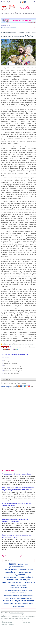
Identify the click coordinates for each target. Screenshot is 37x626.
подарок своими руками (18, 585)
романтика (9, 598)
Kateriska (12, 6)
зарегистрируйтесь (6, 388)
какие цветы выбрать (10, 569)
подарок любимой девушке (18, 580)
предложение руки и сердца (13, 595)
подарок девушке (25, 572)
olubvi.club (26, 618)
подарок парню (30, 582)
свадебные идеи (7, 601)
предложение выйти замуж (18, 593)
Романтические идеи (8, 28)
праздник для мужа (27, 590)
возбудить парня (23, 564)
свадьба (17, 601)
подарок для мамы (10, 577)
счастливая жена (8, 603)
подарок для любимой (18, 575)
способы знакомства (28, 601)
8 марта (12, 564)
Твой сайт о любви (17, 613)
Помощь (24, 621)
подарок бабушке (13, 344)
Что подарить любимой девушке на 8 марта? (17, 474)
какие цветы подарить (26, 569)
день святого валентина (16, 567)
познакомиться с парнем (13, 590)
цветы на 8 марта (18, 606)
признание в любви (28, 595)
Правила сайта (5, 621)
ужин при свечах (27, 603)
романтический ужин (23, 598)
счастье (17, 603)
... (24, 1)
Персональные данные (7, 624)
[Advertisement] (18, 407)
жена (27, 566)
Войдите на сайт (5, 386)
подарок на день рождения (25, 344)
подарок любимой (25, 577)
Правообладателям (6, 622)
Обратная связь (26, 622)
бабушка (5, 344)
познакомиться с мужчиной (18, 587)
